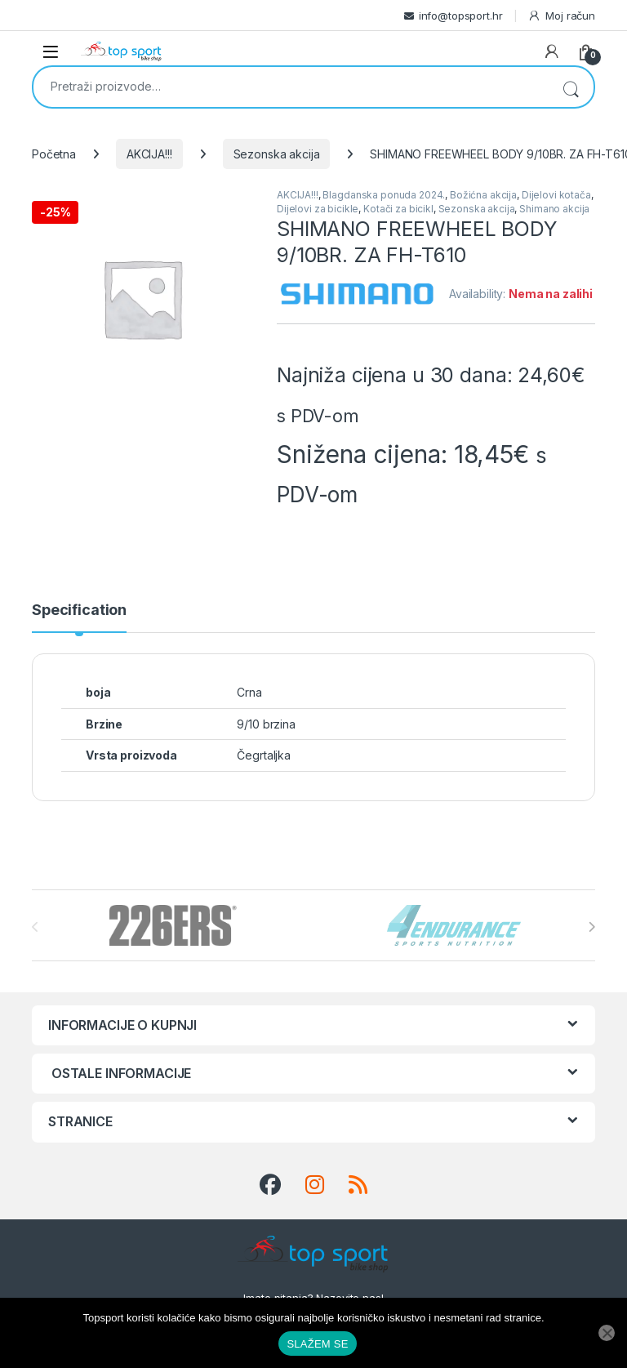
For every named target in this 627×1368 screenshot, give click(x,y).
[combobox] (290, 86)
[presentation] (591, 927)
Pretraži (571, 87)
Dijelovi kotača (556, 195)
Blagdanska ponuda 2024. (383, 195)
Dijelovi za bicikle (317, 209)
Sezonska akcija (276, 154)
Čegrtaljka (264, 755)
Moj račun (561, 16)
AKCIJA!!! (149, 154)
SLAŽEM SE (317, 1344)
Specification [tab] (79, 610)
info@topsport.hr (461, 15)
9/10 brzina (266, 724)
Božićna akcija (483, 195)
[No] (606, 1333)
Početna (54, 154)
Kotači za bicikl (398, 209)
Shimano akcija (554, 209)
